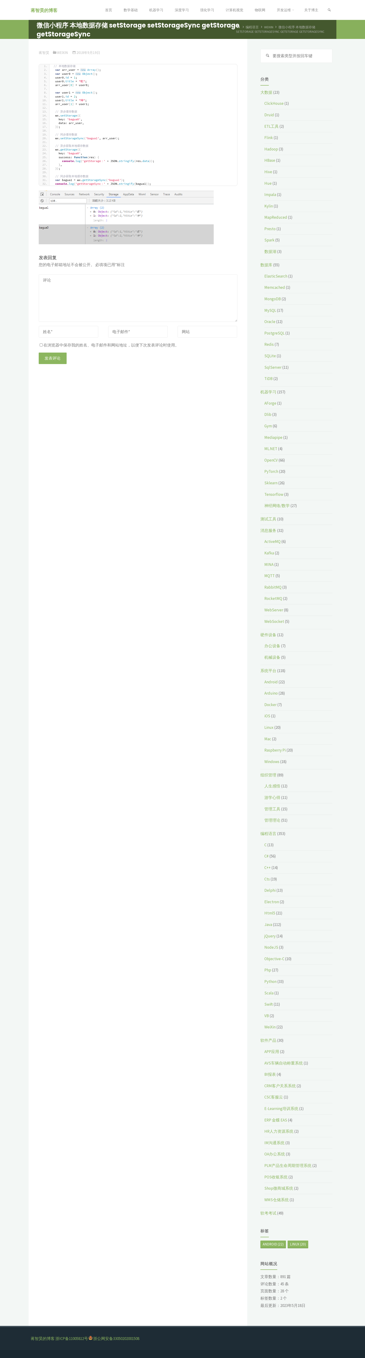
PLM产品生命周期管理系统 (288, 1165)
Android (271, 682)
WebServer (273, 610)
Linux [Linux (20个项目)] (298, 1244)
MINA (269, 564)
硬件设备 (268, 634)
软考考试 (268, 1213)
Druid (269, 114)
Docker (270, 704)
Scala (269, 993)
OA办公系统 (274, 1154)
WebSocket (274, 621)
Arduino (271, 693)
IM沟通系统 (274, 1142)
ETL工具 (271, 126)
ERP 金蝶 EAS (275, 1120)
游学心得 (272, 797)
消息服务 (268, 530)
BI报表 (270, 1074)
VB (266, 1015)
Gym (268, 426)
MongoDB (272, 298)
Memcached (274, 287)
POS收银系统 (276, 1177)
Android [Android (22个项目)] (273, 1244)
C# (266, 856)
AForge (270, 403)
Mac (267, 738)
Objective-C (274, 958)
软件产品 (268, 1040)
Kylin (268, 206)
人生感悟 (272, 786)
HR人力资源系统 (278, 1131)
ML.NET (270, 448)
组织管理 (268, 775)
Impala (270, 194)
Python (270, 981)
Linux (269, 727)
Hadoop (271, 149)
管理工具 (272, 809)
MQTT (269, 575)
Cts (267, 879)
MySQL (270, 310)
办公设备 (272, 645)
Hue (268, 183)
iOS (267, 715)
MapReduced (275, 217)
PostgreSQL (274, 333)
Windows (271, 761)
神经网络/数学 (277, 505)
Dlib (267, 414)
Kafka (269, 553)
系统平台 (268, 670)
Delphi (270, 890)
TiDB (268, 378)
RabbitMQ (272, 587)
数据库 (266, 264)
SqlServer (272, 367)
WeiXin (62, 52)
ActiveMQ (272, 541)
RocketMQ (273, 598)
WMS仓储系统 (276, 1199)
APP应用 (271, 1051)
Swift (268, 1004)
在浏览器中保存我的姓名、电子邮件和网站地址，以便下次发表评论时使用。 (109, 345)
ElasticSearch (275, 276)
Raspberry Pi (275, 750)
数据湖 (270, 251)
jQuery (270, 936)
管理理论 (272, 820)
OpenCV (271, 460)
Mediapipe (273, 437)
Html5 (269, 913)
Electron (271, 901)
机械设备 (272, 657)
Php (267, 970)
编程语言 (268, 833)
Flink (268, 137)
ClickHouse (274, 103)
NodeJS (271, 947)
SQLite (270, 355)
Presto (270, 228)
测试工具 (268, 519)
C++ (267, 867)
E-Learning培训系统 (281, 1108)
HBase (269, 160)
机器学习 (268, 392)
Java (268, 924)
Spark (269, 240)
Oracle (269, 321)
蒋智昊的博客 (44, 10)
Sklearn (271, 482)
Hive (268, 171)
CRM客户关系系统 (280, 1085)
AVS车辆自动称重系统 (283, 1063)
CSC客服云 (273, 1097)
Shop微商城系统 (278, 1188)
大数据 (266, 92)
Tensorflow (273, 494)
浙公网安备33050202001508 (116, 1338)
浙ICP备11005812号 (71, 1338)
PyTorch (271, 471)
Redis (269, 344)
